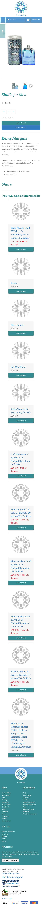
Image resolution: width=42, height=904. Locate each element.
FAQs (24, 807)
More (36, 19)
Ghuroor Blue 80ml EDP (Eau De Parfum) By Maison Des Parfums (20, 621)
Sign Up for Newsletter (10, 860)
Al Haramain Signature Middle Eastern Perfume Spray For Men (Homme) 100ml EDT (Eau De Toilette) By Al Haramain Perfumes (21, 735)
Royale (14, 283)
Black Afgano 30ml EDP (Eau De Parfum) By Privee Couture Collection (20, 233)
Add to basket (21, 123)
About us (26, 800)
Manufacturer (6, 821)
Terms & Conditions (8, 832)
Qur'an (4, 814)
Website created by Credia (10, 874)
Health (4, 809)
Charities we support (29, 814)
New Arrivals (6, 795)
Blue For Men (17, 325)
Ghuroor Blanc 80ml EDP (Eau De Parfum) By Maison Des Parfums (21, 566)
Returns (4, 836)
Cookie (4, 841)
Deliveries (5, 834)
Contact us (26, 797)
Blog (24, 793)
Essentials (5, 802)
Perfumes (5, 812)
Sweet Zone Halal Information (28, 810)
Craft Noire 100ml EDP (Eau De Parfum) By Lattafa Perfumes (20, 459)
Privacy (4, 839)
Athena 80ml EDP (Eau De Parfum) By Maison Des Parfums (21, 675)
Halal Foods (5, 807)
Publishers (5, 816)
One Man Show (18, 367)
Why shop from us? (29, 805)
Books (4, 797)
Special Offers (6, 793)
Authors (4, 819)
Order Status (27, 795)
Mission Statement (29, 802)
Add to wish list (21, 127)
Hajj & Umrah (6, 805)
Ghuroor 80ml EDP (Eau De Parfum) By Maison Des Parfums (21, 513)
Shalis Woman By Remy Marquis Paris (21, 411)
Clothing (4, 800)
